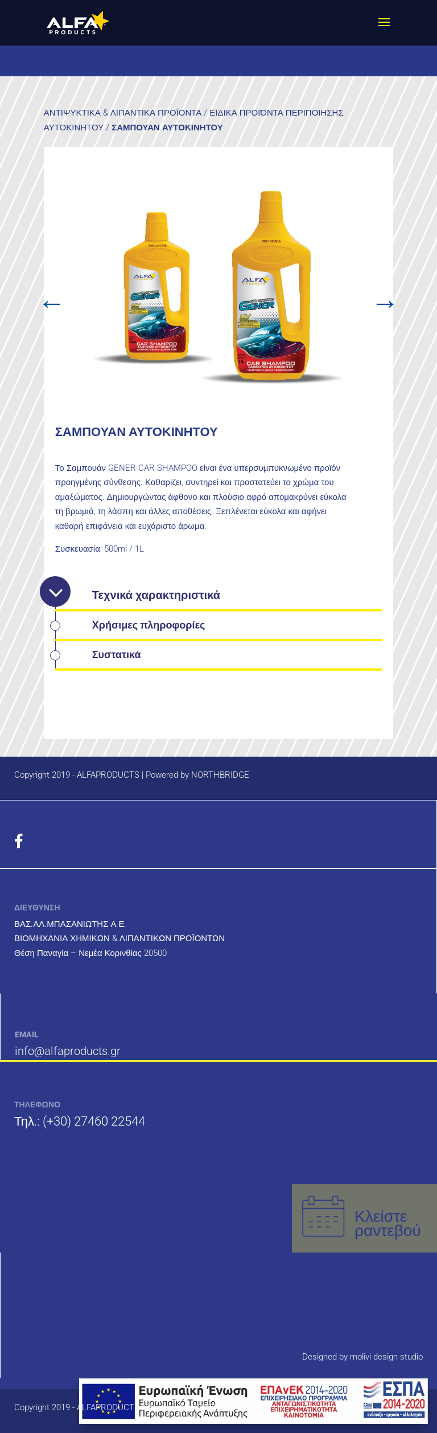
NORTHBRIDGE (220, 775)
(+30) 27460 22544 (94, 1121)
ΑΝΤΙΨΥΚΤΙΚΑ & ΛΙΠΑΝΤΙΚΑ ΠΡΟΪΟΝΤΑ (122, 113)
